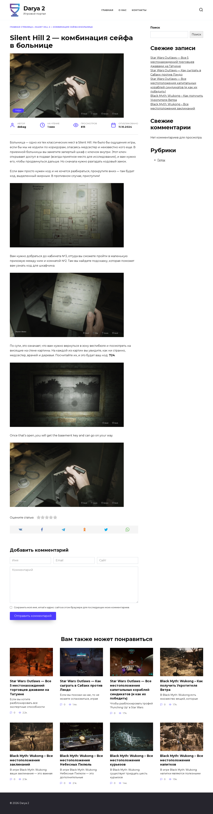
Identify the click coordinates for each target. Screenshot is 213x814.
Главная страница (21, 27)
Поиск (155, 27)
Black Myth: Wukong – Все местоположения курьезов (128, 760)
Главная (107, 10)
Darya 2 (34, 8)
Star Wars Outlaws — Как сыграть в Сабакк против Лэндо (81, 685)
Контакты (139, 10)
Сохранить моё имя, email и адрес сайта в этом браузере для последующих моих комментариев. (72, 607)
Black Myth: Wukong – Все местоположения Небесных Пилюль (78, 760)
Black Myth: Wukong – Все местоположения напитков (179, 760)
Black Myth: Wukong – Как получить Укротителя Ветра (178, 685)
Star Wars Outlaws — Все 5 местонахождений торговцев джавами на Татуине (172, 62)
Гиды (18, 110)
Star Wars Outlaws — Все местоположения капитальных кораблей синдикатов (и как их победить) (131, 689)
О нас (122, 10)
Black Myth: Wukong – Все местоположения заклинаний (28, 760)
